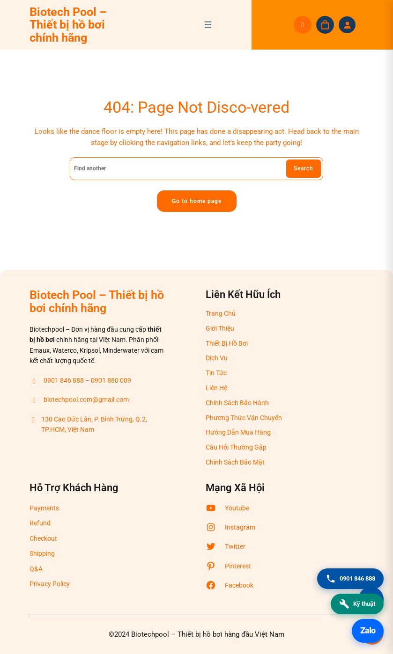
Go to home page (197, 201)
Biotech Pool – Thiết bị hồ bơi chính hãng (68, 24)
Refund (40, 523)
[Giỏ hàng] (325, 25)
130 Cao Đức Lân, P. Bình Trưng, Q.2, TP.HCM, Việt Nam (88, 425)
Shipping (42, 553)
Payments (44, 508)
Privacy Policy (50, 584)
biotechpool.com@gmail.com (79, 400)
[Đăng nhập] (347, 25)
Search (303, 168)
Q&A (36, 569)
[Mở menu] (208, 24)
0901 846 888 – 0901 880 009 (80, 381)
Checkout (43, 538)
